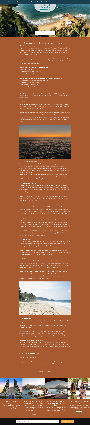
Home (4, 2)
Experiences (11, 2)
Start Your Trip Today (45, 371)
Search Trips (30, 2)
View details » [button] (11, 410)
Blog (37, 2)
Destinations (21, 2)
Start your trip (67, 421)
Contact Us (44, 2)
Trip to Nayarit (45, 33)
